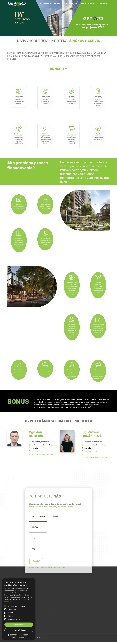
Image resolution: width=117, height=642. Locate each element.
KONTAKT (104, 3)
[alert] (18, 609)
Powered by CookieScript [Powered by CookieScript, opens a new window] (18, 637)
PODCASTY (93, 3)
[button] (18, 635)
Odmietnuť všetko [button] (18, 630)
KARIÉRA (74, 3)
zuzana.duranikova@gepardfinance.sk (95, 458)
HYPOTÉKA (45, 3)
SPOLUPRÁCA (60, 3)
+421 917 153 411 (37, 451)
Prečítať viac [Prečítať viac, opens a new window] (8, 602)
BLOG (83, 3)
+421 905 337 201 (90, 451)
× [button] (33, 581)
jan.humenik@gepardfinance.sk (43, 454)
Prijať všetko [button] (18, 625)
